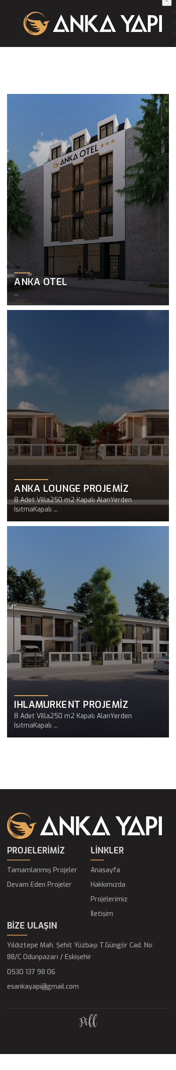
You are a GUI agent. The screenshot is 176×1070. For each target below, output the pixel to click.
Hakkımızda (108, 884)
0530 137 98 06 (31, 972)
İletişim (102, 913)
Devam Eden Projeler (39, 884)
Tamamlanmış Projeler (42, 870)
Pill (88, 1023)
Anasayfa (105, 870)
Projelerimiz (109, 899)
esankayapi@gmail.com (43, 986)
